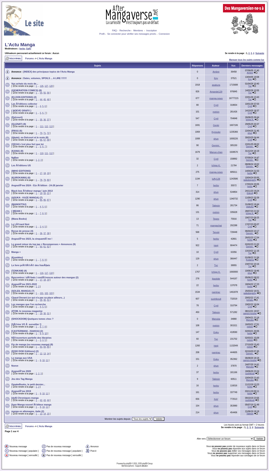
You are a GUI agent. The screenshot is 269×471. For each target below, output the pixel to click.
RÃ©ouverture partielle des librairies (31, 337)
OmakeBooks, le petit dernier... (28, 384)
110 (42, 153)
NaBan (15, 157)
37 (48, 120)
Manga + (16, 252)
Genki (216, 125)
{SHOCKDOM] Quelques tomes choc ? (32, 319)
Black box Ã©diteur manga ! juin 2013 (32, 191)
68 (48, 140)
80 (48, 180)
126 (42, 86)
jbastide (216, 278)
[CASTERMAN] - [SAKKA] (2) (27, 331)
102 (46, 293)
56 (48, 93)
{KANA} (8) (17, 151)
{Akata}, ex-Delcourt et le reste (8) (29, 137)
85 (41, 200)
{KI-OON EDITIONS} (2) (24, 97)
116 (42, 273)
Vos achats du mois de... (24, 83)
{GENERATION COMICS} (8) (26, 90)
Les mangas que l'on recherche (28, 304)
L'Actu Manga (20, 44)
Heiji (216, 245)
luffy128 (216, 179)
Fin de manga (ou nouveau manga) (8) (32, 344)
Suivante (259, 53)
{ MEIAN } (16, 211)
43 (45, 400)
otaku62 (250, 207)
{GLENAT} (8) (18, 124)
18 (45, 173)
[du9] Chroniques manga (25, 398)
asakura (216, 85)
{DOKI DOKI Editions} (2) (25, 351)
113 (51, 126)
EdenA (250, 193)
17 (41, 173)
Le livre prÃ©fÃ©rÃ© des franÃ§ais (30, 265)
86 (45, 200)
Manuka (216, 319)
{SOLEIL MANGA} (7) (22, 291)
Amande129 (216, 91)
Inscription (151, 30)
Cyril (216, 105)
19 (48, 173)
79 (45, 180)
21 (48, 193)
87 (48, 200)
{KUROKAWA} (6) (20, 177)
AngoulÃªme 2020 (21, 371)
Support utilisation (141, 466)
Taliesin (216, 205)
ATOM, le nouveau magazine (26, 311)
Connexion (164, 34)
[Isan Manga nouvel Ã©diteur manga (31, 404)
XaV (216, 399)
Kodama (250, 260)
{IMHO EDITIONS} (21, 171)
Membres (138, 30)
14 (48, 353)
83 (41, 347)
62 (48, 246)
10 (46, 333)
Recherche (125, 30)
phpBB (128, 463)
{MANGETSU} (18, 204)
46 (48, 99)
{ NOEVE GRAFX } (21, 110)
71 (45, 133)
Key (216, 78)
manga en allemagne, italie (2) (27, 411)
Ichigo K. (250, 120)
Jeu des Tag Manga (22, 379)
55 (45, 93)
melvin (216, 112)
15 (48, 414)
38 (48, 233)
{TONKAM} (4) (19, 270)
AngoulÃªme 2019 (21, 391)
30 (45, 313)
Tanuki (216, 232)
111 (42, 126)
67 (45, 140)
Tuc (250, 86)
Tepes (216, 219)
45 (45, 99)
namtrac (216, 292)
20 (45, 193)
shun (250, 133)
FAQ (114, 30)
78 (41, 180)
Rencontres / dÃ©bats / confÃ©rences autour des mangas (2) (44, 277)
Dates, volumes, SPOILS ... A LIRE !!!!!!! (45, 78)
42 (41, 400)
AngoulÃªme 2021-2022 (24, 284)
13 (45, 353)
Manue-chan (216, 152)
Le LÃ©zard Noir (20, 224)
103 (51, 293)
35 (41, 120)
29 (41, 313)
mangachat (216, 225)
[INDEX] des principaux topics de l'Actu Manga (49, 71)
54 (41, 93)
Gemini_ (216, 145)
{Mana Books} (19, 219)
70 (41, 133)
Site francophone (127, 466)
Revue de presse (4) (22, 231)
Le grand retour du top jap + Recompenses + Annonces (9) (43, 244)
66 (41, 140)
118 (51, 273)
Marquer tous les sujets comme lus (246, 60)
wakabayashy (250, 180)
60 (41, 246)
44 (41, 99)
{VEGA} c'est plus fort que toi (27, 144)
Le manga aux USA (21, 358)
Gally (28, 48)
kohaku (250, 300)
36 (45, 120)
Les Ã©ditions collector (24, 104)
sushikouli (216, 299)
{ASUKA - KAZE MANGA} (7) (26, 197)
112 (46, 126)
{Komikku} (17, 257)
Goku (216, 332)
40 (45, 300)
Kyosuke (216, 132)
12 (41, 353)
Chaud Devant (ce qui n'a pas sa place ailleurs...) (38, 297)
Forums (29, 58)
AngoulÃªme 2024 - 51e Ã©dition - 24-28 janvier (37, 185)
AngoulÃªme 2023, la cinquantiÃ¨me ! (31, 238)
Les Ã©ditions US (21, 165)
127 (46, 86)
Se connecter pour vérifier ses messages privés (131, 34)
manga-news (216, 98)
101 (42, 293)
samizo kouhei (250, 313)
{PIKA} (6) (16, 130)
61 (45, 246)
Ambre (216, 71)
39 (41, 300)
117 (46, 273)
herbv (22, 48)
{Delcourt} (16, 117)
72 (48, 133)
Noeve (14, 365)
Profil (101, 34)
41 (48, 300)
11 (47, 360)
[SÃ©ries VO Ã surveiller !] (26, 324)
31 (48, 313)
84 (45, 347)
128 (51, 86)
